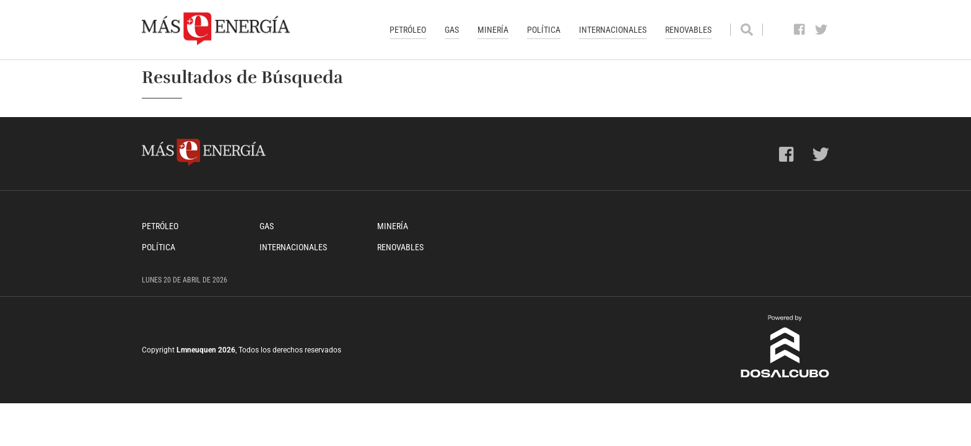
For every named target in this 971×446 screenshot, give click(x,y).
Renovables (688, 30)
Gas (452, 30)
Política (543, 30)
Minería (492, 30)
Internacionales (613, 30)
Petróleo (408, 30)
